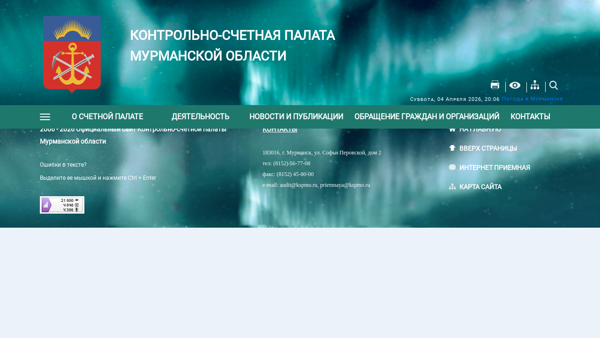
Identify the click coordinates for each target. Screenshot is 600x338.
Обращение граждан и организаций (426, 116)
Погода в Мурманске (532, 99)
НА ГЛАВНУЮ (480, 129)
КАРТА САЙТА (480, 187)
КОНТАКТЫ (279, 129)
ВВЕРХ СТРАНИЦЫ (488, 148)
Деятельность (200, 116)
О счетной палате (107, 116)
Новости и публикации (296, 116)
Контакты (530, 116)
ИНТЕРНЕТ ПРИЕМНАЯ (494, 167)
